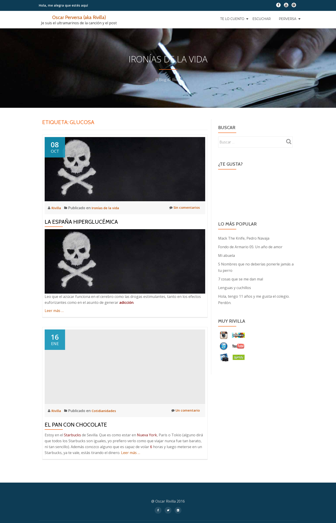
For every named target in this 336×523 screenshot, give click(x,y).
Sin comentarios (183, 207)
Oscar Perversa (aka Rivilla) (79, 17)
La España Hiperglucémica (81, 222)
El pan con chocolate (76, 424)
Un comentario (184, 410)
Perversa (287, 19)
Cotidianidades (105, 410)
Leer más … (54, 310)
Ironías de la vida (106, 207)
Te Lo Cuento (232, 19)
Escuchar (261, 19)
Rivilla (56, 207)
